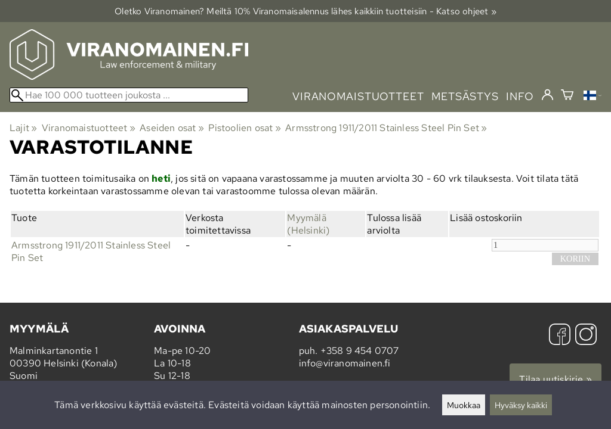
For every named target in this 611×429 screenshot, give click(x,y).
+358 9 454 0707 (359, 350)
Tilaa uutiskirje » (555, 379)
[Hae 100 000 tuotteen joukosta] (129, 95)
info (520, 96)
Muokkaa (463, 405)
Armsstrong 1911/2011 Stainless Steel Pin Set (386, 128)
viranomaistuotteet (358, 96)
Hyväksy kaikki (521, 405)
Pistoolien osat (244, 128)
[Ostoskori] (567, 96)
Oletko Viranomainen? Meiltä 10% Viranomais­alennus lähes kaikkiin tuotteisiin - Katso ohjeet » (305, 11)
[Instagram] (586, 336)
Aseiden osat (172, 128)
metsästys (465, 96)
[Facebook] (559, 336)
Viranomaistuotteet (88, 128)
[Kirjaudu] (547, 95)
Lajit (23, 128)
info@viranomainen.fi (345, 363)
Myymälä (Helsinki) (308, 224)
